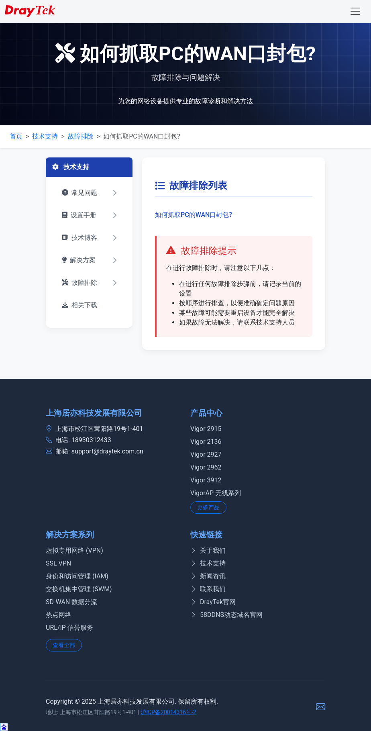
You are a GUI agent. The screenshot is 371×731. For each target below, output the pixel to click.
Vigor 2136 (206, 441)
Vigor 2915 (206, 429)
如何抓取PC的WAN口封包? (193, 214)
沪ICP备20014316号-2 (168, 712)
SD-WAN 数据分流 (71, 602)
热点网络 (58, 615)
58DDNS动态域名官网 (226, 615)
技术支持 (45, 136)
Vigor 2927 (206, 454)
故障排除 (81, 136)
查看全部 (64, 645)
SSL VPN (58, 563)
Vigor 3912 (206, 480)
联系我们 (208, 589)
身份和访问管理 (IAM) (77, 576)
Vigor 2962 (206, 467)
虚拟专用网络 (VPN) (74, 550)
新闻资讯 (208, 576)
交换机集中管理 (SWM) (79, 589)
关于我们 (208, 550)
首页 (16, 136)
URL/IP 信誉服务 (69, 627)
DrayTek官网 (213, 602)
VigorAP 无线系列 (215, 493)
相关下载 (79, 305)
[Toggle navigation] (355, 11)
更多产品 (208, 507)
